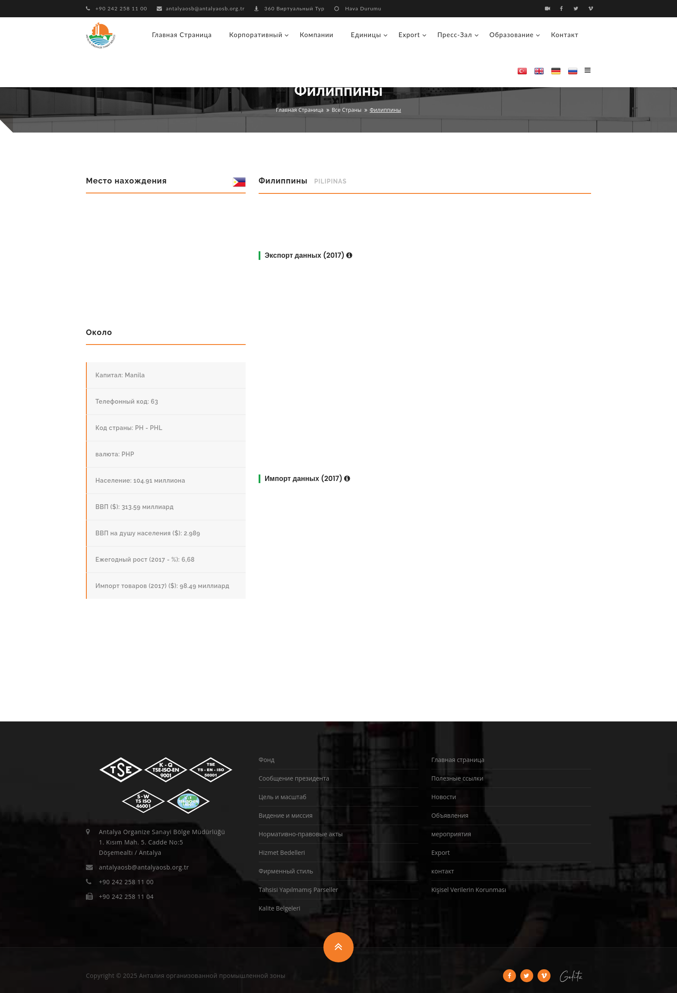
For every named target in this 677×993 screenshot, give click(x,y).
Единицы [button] (366, 34)
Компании (316, 34)
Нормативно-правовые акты (301, 834)
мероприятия (451, 834)
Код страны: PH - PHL (128, 427)
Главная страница (182, 34)
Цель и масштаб (283, 797)
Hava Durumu (357, 8)
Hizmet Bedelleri (282, 852)
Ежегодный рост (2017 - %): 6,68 (145, 559)
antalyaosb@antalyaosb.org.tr (201, 8)
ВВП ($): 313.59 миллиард (134, 506)
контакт (565, 34)
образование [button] (512, 34)
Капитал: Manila (120, 375)
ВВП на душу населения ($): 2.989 (147, 533)
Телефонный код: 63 (126, 401)
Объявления (449, 815)
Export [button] (409, 34)
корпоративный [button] (256, 34)
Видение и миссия (286, 815)
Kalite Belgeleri (279, 908)
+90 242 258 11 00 (116, 8)
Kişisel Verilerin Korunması (468, 889)
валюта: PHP (114, 454)
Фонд (266, 760)
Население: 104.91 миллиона (140, 480)
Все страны (346, 110)
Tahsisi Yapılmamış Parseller (298, 889)
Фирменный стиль (286, 871)
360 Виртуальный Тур (289, 8)
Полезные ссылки (457, 778)
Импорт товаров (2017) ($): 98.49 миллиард (162, 585)
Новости (443, 797)
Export (440, 852)
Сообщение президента (294, 778)
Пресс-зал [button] (454, 34)
